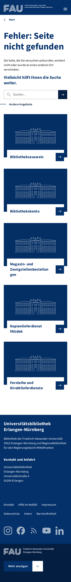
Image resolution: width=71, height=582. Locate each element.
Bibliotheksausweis (34, 157)
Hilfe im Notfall (27, 505)
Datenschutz (12, 514)
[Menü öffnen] (65, 9)
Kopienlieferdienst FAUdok (34, 329)
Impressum (49, 505)
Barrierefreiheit (46, 514)
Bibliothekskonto (34, 211)
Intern (28, 514)
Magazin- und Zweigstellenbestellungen (34, 269)
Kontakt (9, 505)
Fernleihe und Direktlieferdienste (34, 385)
